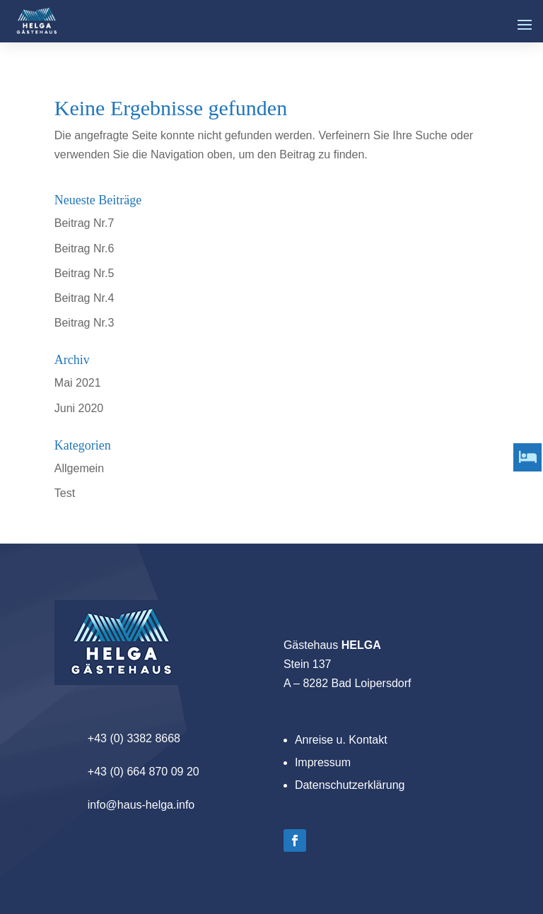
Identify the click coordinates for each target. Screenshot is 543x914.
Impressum (323, 762)
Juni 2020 (78, 408)
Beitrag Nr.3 (84, 323)
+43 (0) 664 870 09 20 (143, 772)
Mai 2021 (77, 383)
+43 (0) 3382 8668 (134, 738)
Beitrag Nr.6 (84, 248)
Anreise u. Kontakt (341, 740)
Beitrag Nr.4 (84, 298)
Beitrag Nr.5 (84, 273)
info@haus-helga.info (141, 805)
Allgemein (79, 468)
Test (64, 493)
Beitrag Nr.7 (84, 223)
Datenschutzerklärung (350, 785)
